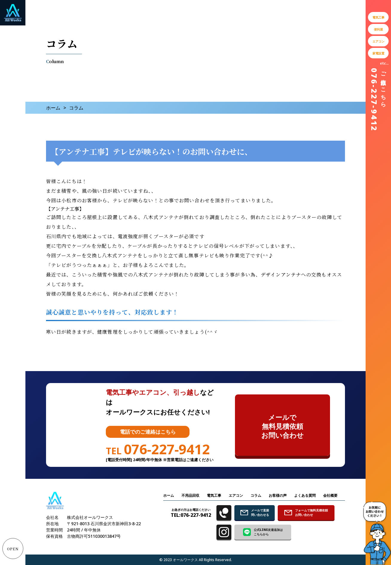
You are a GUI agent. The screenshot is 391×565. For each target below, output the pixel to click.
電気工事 (214, 495)
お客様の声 (278, 495)
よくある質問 (305, 495)
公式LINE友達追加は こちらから (263, 532)
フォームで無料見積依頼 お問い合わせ (306, 512)
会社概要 (330, 495)
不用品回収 (190, 495)
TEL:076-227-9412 (191, 512)
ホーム (53, 107)
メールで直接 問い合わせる (254, 512)
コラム (256, 495)
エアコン (236, 495)
